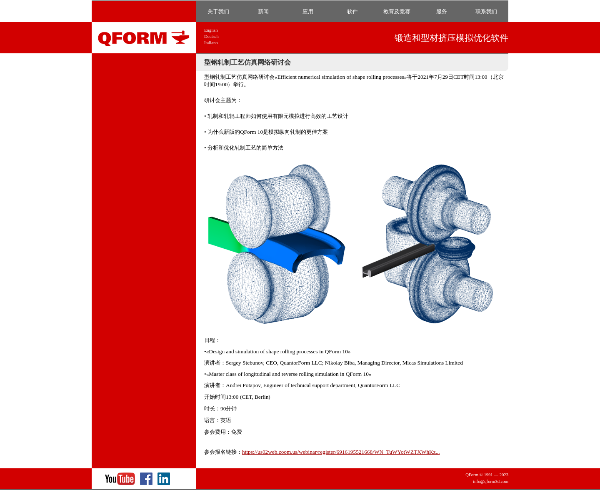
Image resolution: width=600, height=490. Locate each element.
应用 (307, 11)
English (211, 30)
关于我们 (218, 11)
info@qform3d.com (490, 481)
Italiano (211, 42)
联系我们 (486, 11)
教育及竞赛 (396, 11)
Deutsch (211, 36)
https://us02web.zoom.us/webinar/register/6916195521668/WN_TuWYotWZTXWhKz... (341, 452)
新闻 (263, 11)
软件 (352, 11)
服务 (441, 11)
